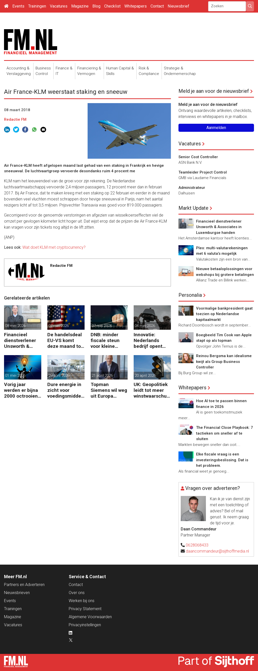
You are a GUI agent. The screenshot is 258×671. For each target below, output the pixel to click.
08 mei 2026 (15, 325)
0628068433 (197, 545)
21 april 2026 (102, 375)
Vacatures (58, 6)
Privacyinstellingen (85, 624)
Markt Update (193, 208)
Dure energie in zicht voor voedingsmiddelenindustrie (64, 390)
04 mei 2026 (145, 325)
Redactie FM (15, 119)
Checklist (112, 6)
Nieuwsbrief (178, 6)
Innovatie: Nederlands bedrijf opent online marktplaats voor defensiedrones (151, 340)
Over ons (77, 592)
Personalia (190, 295)
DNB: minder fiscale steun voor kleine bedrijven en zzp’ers (105, 340)
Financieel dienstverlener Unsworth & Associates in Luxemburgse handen (20, 340)
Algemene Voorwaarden (90, 616)
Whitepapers (135, 6)
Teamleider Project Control (202, 172)
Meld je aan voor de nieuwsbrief (213, 91)
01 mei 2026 (15, 375)
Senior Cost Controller (198, 157)
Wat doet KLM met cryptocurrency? (54, 247)
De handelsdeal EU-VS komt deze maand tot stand (65, 340)
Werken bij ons (81, 600)
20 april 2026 (145, 375)
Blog (96, 6)
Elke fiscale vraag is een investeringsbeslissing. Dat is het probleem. (222, 460)
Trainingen (37, 6)
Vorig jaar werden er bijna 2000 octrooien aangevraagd (21, 390)
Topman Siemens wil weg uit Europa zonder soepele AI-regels (109, 390)
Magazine (80, 6)
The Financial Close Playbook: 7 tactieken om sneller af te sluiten (224, 433)
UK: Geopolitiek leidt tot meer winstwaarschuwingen (152, 390)
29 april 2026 (58, 375)
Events (18, 6)
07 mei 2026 (58, 325)
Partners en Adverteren (24, 584)
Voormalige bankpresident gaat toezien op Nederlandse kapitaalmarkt (224, 314)
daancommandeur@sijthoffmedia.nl (217, 551)
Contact (157, 6)
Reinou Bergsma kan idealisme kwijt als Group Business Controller (224, 361)
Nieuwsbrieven (17, 592)
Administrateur (191, 187)
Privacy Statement (85, 608)
